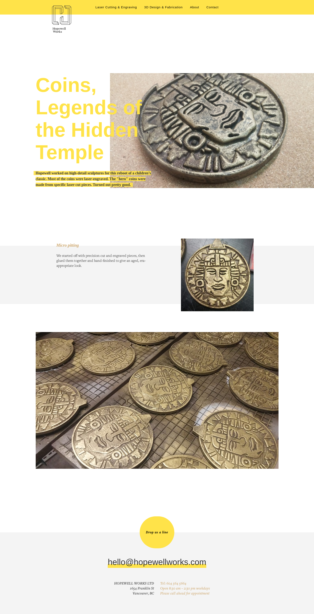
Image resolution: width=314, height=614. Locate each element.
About (194, 7)
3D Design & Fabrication (163, 7)
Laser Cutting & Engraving (116, 7)
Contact (212, 7)
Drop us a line (157, 532)
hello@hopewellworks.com (157, 562)
